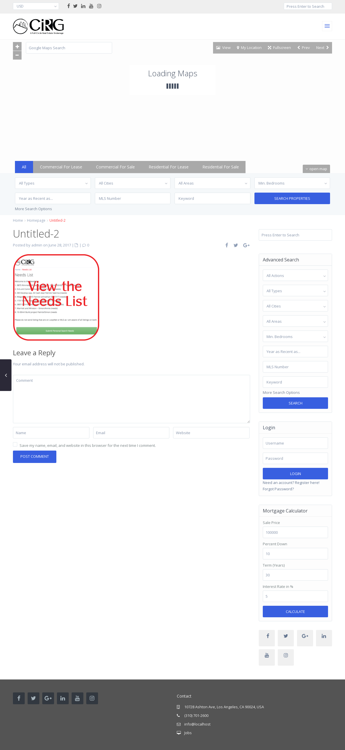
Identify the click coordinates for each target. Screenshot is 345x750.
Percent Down (275, 544)
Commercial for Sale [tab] (115, 167)
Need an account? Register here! (291, 482)
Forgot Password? (278, 488)
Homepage (36, 220)
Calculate (295, 611)
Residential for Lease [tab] (169, 167)
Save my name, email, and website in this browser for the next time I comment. (88, 445)
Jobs (188, 732)
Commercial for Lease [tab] (61, 167)
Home (18, 220)
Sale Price (271, 523)
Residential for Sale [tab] (220, 167)
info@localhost (197, 724)
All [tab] (24, 167)
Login (295, 473)
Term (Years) (274, 565)
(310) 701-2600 (196, 715)
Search (295, 403)
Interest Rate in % (278, 586)
